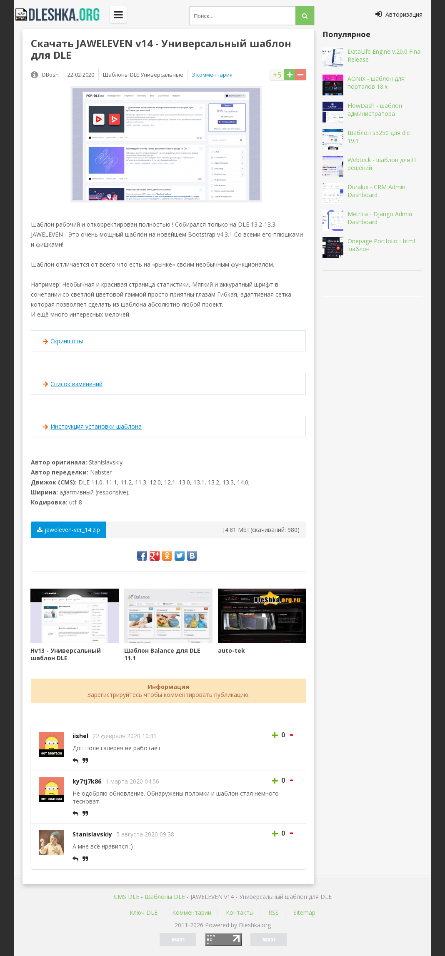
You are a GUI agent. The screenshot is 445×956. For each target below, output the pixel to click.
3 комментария (212, 74)
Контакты (240, 912)
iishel (80, 736)
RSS (273, 912)
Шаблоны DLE (165, 897)
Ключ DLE (144, 912)
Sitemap (304, 912)
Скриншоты (66, 341)
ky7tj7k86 (86, 781)
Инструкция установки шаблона (96, 426)
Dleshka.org (62, 14)
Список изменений (76, 384)
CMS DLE (126, 897)
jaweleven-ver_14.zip (68, 530)
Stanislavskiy (92, 834)
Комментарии (191, 912)
